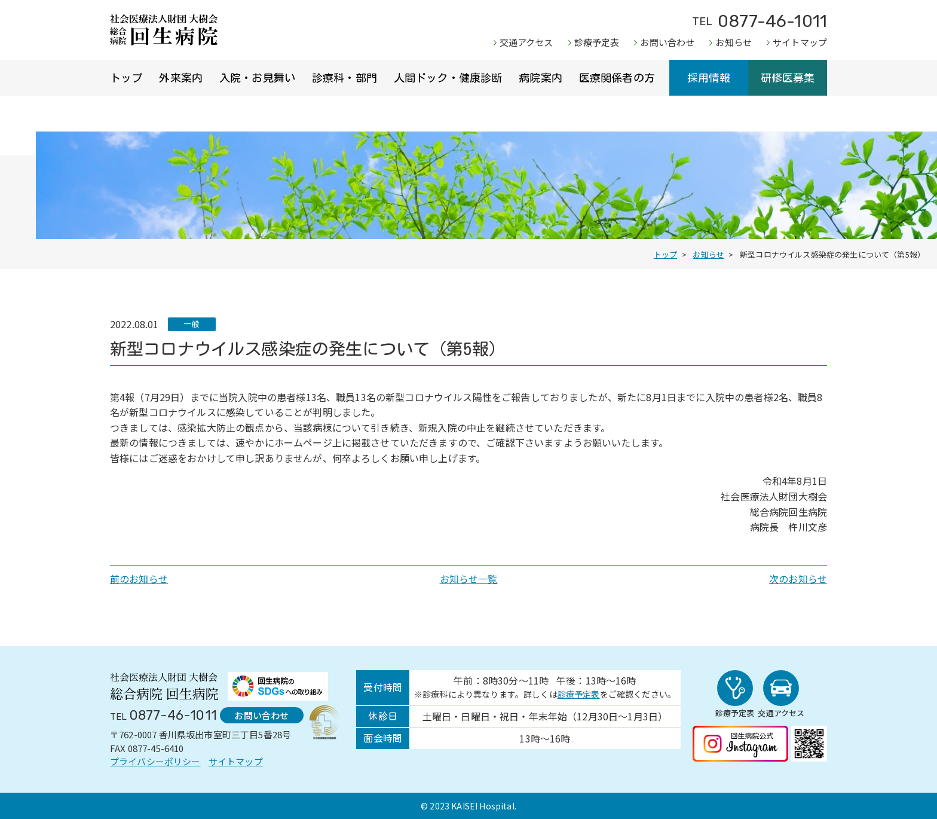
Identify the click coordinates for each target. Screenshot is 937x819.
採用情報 (709, 77)
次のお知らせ (798, 579)
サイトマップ (800, 42)
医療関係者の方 (617, 77)
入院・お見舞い (257, 77)
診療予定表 (597, 42)
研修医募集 (788, 77)
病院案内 (540, 77)
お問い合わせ (667, 42)
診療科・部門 (344, 77)
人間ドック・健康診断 (448, 77)
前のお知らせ (139, 579)
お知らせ (733, 42)
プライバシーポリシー (155, 761)
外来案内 (181, 77)
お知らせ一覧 (469, 579)
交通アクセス (526, 42)
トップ (126, 77)
